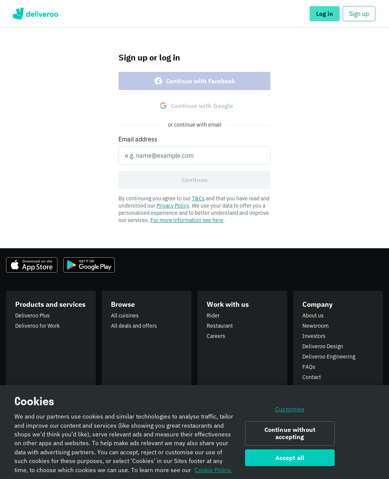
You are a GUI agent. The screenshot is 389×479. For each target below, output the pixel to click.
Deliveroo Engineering (328, 356)
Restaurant (220, 325)
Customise (289, 409)
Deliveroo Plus (32, 315)
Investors (314, 336)
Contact (311, 377)
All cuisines (125, 315)
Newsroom (315, 325)
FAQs (308, 366)
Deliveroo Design (322, 346)
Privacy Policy (173, 205)
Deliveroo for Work (37, 325)
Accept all (290, 458)
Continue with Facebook (194, 81)
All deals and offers (134, 325)
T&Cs (198, 198)
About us (313, 315)
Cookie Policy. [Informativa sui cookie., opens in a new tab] (213, 470)
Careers (216, 336)
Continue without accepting (290, 433)
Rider (213, 315)
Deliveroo (35, 14)
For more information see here (186, 220)
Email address (138, 139)
